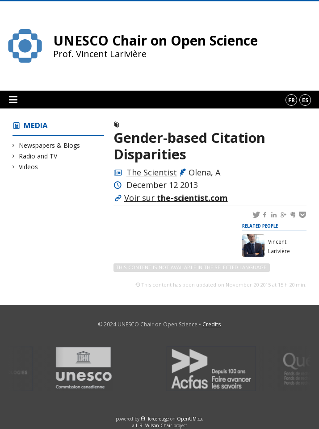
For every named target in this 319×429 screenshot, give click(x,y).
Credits (211, 324)
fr (291, 100)
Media (36, 125)
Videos (28, 166)
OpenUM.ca (189, 419)
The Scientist (151, 172)
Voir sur (176, 197)
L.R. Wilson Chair (154, 425)
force (158, 419)
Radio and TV (38, 156)
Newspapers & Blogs (49, 145)
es (305, 100)
